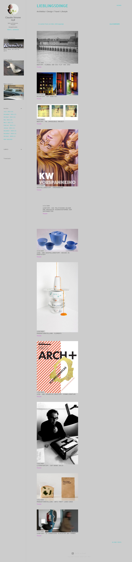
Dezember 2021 (10, 114)
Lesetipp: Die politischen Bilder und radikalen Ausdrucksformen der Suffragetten (57, 209)
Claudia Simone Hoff (13, 18)
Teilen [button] (39, 67)
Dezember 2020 (10, 131)
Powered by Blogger (79, 553)
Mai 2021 (8, 120)
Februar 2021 (10, 125)
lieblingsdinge (52, 5)
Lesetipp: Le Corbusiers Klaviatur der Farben (56, 533)
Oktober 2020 (10, 136)
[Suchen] (119, 5)
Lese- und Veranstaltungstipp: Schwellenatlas (56, 394)
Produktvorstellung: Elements (49, 333)
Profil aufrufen (13, 30)
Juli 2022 (8, 111)
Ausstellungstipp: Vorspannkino (50, 187)
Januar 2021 (9, 128)
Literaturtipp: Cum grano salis (50, 465)
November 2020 (10, 133)
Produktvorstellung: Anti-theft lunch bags (55, 502)
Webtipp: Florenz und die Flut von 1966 (53, 65)
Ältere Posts (116, 542)
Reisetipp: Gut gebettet (47, 96)
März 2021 (8, 122)
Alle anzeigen (115, 24)
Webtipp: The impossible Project (50, 121)
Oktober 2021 (10, 117)
